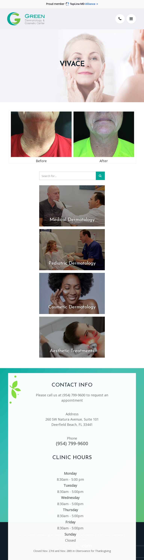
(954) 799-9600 (73, 391)
